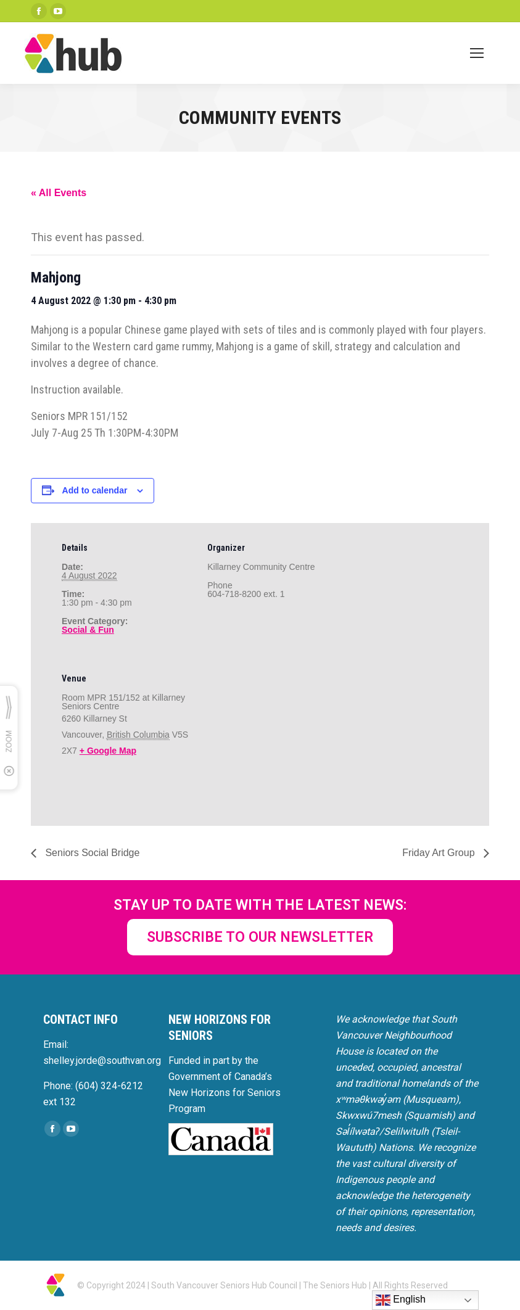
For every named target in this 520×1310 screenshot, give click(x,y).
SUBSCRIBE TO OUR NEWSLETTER (260, 937)
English (401, 1300)
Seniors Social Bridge (91, 852)
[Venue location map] (272, 739)
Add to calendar (95, 490)
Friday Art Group (439, 852)
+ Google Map (108, 751)
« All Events (58, 192)
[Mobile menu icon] (476, 53)
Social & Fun (88, 630)
